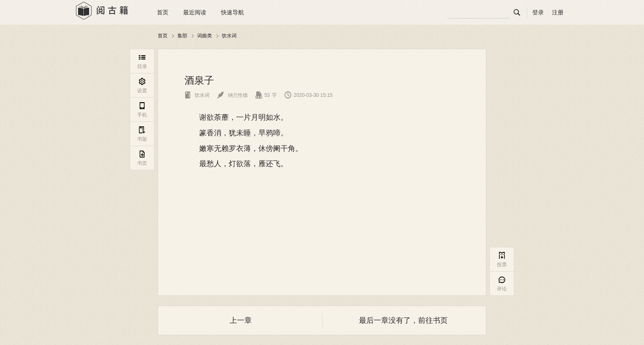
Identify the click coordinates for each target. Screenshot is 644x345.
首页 (162, 12)
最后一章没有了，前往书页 (403, 320)
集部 (182, 36)
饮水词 (229, 36)
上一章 (241, 320)
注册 (558, 12)
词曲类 (204, 36)
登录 (538, 12)
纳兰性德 (232, 95)
